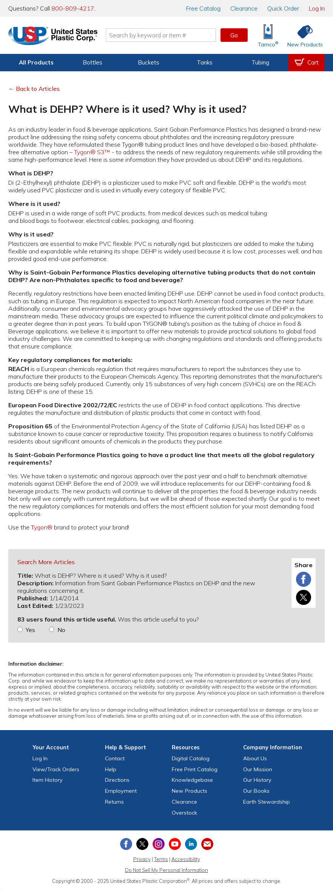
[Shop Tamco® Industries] (268, 35)
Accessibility (185, 859)
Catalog (203, 8)
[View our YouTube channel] (174, 844)
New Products (189, 790)
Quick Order (283, 8)
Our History (257, 779)
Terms (161, 859)
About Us (255, 758)
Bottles (92, 62)
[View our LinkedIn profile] (191, 844)
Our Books (256, 790)
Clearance (243, 8)
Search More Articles (46, 562)
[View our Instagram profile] (158, 844)
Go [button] (234, 35)
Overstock (184, 812)
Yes (30, 630)
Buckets (148, 62)
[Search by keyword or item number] (161, 35)
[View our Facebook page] (126, 844)
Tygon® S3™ (92, 152)
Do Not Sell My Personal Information (166, 870)
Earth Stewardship (266, 801)
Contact (115, 758)
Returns (114, 801)
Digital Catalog (191, 758)
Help (110, 769)
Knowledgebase (192, 779)
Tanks (205, 62)
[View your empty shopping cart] (306, 62)
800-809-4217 (72, 8)
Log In (317, 8)
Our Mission (257, 769)
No (61, 630)
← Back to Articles (34, 88)
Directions (117, 779)
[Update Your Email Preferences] (207, 844)
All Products (36, 62)
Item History (47, 779)
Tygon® (41, 527)
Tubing (260, 62)
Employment (121, 790)
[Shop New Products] (302, 35)
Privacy (142, 859)
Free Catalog (194, 769)
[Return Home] (52, 36)
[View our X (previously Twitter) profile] (142, 844)
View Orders (55, 769)
